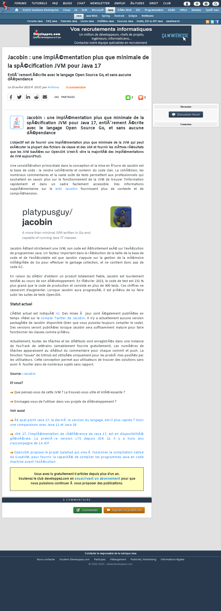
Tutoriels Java (68, 21)
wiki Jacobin (66, 197)
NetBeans (148, 16)
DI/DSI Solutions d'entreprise (40, 10)
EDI (138, 10)
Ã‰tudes (137, 3)
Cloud (66, 10)
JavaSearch (173, 21)
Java (110, 10)
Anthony (53, 95)
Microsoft (97, 10)
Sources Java (125, 21)
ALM (84, 10)
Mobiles (196, 10)
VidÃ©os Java (105, 21)
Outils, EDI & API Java (150, 21)
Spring (106, 16)
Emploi (119, 3)
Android (119, 16)
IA (75, 10)
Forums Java (34, 21)
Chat (81, 3)
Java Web (91, 16)
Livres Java (87, 21)
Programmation (154, 10)
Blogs (67, 3)
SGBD (171, 10)
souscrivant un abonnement (97, 487)
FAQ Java (51, 21)
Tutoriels (39, 3)
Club (167, 3)
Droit (153, 3)
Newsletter (100, 3)
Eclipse (133, 16)
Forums (20, 3)
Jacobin (29, 382)
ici (58, 322)
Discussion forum (186, 114)
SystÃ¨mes (212, 10)
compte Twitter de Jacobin (63, 327)
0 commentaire (76, 96)
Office (183, 10)
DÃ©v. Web (124, 10)
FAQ (55, 3)
